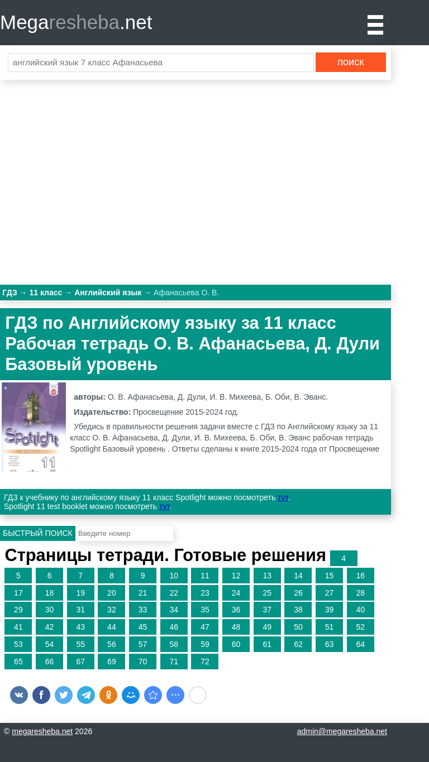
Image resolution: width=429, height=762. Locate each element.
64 (360, 644)
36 (236, 609)
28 (360, 592)
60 (236, 644)
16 (360, 575)
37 (267, 609)
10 (173, 575)
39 (329, 609)
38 (298, 609)
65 (18, 661)
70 (143, 661)
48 (236, 626)
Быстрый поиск (38, 533)
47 (205, 626)
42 (49, 626)
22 (173, 592)
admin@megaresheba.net (342, 731)
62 (298, 644)
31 (80, 609)
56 (111, 644)
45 (143, 626)
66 (49, 661)
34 (173, 609)
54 (49, 644)
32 (111, 609)
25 (267, 592)
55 (80, 644)
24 (236, 592)
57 (143, 644)
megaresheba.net (42, 731)
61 (267, 644)
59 (205, 644)
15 (329, 575)
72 (205, 661)
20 (111, 592)
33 (143, 609)
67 (80, 661)
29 (18, 609)
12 (236, 575)
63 (329, 644)
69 (111, 661)
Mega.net (76, 22)
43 (80, 626)
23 (205, 592)
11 (205, 575)
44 (111, 626)
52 (360, 626)
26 (298, 592)
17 (18, 592)
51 (329, 626)
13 (267, 575)
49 (267, 626)
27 (329, 592)
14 (298, 575)
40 (360, 609)
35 (205, 609)
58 (173, 644)
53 (18, 644)
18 (49, 592)
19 (80, 592)
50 (298, 626)
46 (173, 626)
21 (143, 592)
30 (49, 609)
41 (18, 626)
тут (283, 497)
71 (173, 661)
